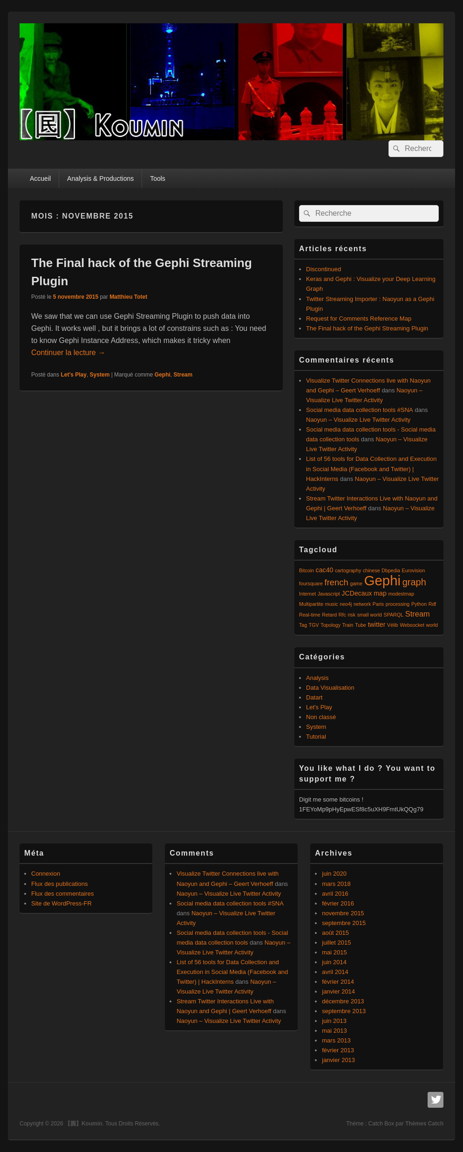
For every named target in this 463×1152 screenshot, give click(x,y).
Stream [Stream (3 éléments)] (417, 614)
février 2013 (338, 1050)
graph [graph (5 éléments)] (414, 582)
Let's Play (74, 374)
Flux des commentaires (62, 893)
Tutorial (316, 736)
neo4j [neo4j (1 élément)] (346, 604)
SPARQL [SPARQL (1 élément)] (393, 614)
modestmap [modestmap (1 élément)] (401, 594)
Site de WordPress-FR (61, 903)
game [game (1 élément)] (356, 583)
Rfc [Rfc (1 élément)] (342, 614)
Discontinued (323, 269)
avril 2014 (335, 971)
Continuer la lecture (68, 353)
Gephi (162, 374)
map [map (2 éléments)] (380, 593)
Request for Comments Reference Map (358, 318)
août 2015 (335, 932)
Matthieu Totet (128, 297)
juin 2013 (334, 1020)
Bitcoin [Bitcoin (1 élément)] (306, 570)
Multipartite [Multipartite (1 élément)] (311, 604)
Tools (157, 178)
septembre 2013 (344, 1011)
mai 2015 (334, 952)
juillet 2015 (336, 942)
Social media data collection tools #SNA (359, 409)
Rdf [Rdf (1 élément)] (432, 604)
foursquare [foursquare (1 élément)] (311, 583)
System (100, 374)
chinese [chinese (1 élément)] (371, 570)
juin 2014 (334, 962)
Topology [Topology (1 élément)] (330, 625)
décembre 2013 (343, 1001)
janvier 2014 (338, 991)
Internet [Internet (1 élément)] (307, 594)
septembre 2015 (344, 922)
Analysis (317, 677)
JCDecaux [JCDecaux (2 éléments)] (356, 593)
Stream (183, 374)
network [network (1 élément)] (362, 604)
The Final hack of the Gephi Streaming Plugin (367, 328)
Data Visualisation (330, 687)
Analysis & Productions (100, 178)
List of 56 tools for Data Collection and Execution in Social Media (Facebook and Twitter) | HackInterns (371, 468)
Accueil (40, 178)
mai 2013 (334, 1030)
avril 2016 (335, 893)
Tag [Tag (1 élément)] (303, 625)
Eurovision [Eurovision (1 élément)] (413, 570)
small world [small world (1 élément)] (369, 614)
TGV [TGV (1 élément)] (314, 625)
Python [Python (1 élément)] (419, 604)
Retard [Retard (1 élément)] (329, 614)
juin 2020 (334, 873)
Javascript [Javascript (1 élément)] (329, 594)
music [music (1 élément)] (331, 604)
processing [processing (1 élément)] (398, 604)
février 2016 (338, 903)
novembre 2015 (343, 913)
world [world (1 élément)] (432, 625)
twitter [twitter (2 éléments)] (377, 624)
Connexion (45, 873)
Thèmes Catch (424, 1123)
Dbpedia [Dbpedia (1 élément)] (390, 570)
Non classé (321, 716)
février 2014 (338, 981)
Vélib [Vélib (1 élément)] (392, 625)
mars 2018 (336, 883)
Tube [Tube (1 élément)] (360, 625)
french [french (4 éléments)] (336, 582)
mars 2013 (336, 1040)
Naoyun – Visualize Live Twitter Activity (358, 419)
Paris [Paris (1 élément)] (378, 604)
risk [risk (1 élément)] (351, 614)
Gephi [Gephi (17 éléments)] (382, 580)
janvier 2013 (338, 1059)
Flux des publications (59, 883)
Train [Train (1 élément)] (348, 625)
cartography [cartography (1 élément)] (348, 570)
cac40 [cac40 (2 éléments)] (325, 570)
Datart (314, 697)
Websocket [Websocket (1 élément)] (412, 625)
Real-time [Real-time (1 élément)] (309, 614)
